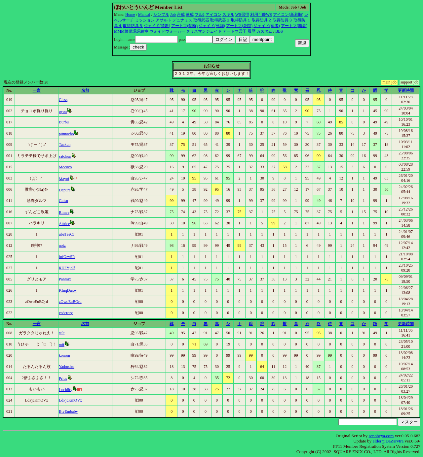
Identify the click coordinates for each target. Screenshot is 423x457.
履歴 (251, 31)
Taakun (64, 144)
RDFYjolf (67, 268)
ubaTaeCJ (66, 234)
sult (61, 333)
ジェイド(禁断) (157, 25)
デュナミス (182, 20)
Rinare (64, 212)
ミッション (145, 20)
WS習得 (242, 14)
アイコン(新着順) (288, 14)
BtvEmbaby (68, 411)
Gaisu (63, 200)
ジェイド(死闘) (212, 25)
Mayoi (64, 179)
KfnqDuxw (68, 290)
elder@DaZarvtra (388, 441)
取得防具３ (282, 20)
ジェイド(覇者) (266, 25)
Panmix (65, 279)
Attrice (64, 223)
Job (173, 14)
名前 (85, 90)
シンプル (161, 14)
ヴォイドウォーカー (167, 31)
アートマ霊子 (235, 31)
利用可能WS (261, 14)
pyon (63, 111)
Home (130, 14)
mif (61, 345)
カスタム (264, 31)
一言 (37, 90)
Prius (63, 378)
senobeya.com (381, 435)
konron (64, 355)
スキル (228, 14)
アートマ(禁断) (184, 25)
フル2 (200, 14)
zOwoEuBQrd (70, 301)
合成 (181, 14)
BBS (279, 31)
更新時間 (406, 90)
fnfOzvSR (67, 256)
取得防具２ (262, 20)
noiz (62, 245)
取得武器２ (220, 20)
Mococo (65, 167)
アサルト (164, 20)
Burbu (64, 122)
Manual (144, 14)
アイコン (213, 14)
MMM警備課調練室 (131, 31)
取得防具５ (133, 25)
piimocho (66, 134)
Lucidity (65, 389)
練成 (190, 14)
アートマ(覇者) (294, 25)
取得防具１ (241, 20)
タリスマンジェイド (204, 31)
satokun (65, 156)
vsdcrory (66, 312)
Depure (64, 190)
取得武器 (201, 20)
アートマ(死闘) (239, 25)
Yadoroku (66, 366)
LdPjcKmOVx (70, 400)
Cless (63, 99)
